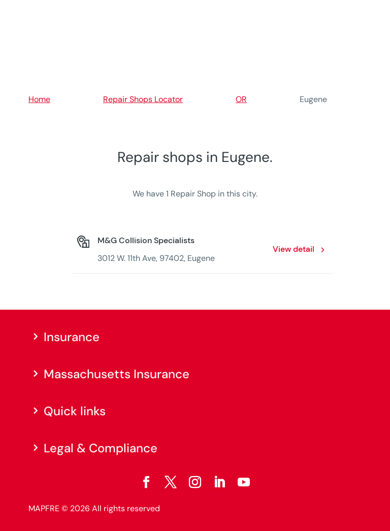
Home (39, 99)
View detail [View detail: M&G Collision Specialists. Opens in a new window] (293, 249)
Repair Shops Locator (143, 99)
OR (241, 99)
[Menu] (355, 12)
